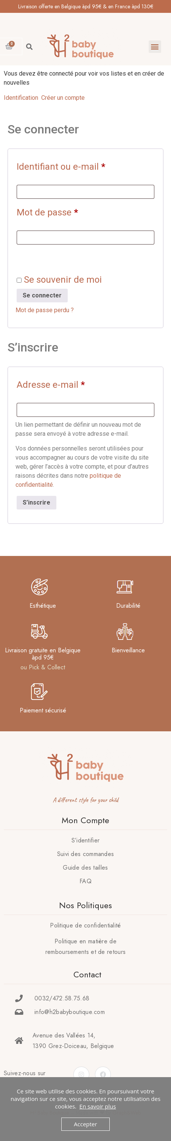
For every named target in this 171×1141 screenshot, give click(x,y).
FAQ (85, 881)
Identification (21, 97)
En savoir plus (97, 1106)
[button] (155, 46)
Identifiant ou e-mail (83, 165)
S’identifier (86, 840)
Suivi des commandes (85, 854)
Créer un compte (63, 97)
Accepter (85, 1124)
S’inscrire (36, 502)
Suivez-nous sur (25, 1073)
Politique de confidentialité (85, 925)
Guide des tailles (85, 867)
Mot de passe (69, 210)
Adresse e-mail (73, 383)
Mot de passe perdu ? (45, 310)
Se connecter (42, 295)
